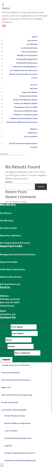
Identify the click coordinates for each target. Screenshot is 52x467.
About (34, 37)
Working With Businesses (26, 63)
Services (33, 88)
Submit (6, 359)
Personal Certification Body (25, 111)
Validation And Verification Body (23, 118)
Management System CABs (25, 107)
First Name (5, 326)
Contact (33, 147)
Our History (32, 40)
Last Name (6, 333)
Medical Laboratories (28, 96)
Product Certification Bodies (25, 100)
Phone (4, 346)
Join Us (34, 78)
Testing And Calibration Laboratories (21, 122)
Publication (32, 133)
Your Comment (7, 352)
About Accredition (29, 52)
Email (2, 339)
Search (8, 182)
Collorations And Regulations (25, 67)
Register (33, 129)
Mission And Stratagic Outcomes (23, 74)
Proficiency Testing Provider (25, 115)
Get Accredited (30, 136)
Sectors (34, 85)
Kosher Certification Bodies (25, 103)
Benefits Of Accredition (27, 55)
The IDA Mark (31, 44)
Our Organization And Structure (23, 70)
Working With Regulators (27, 59)
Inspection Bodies (29, 92)
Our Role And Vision (29, 48)
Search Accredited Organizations (23, 143)
